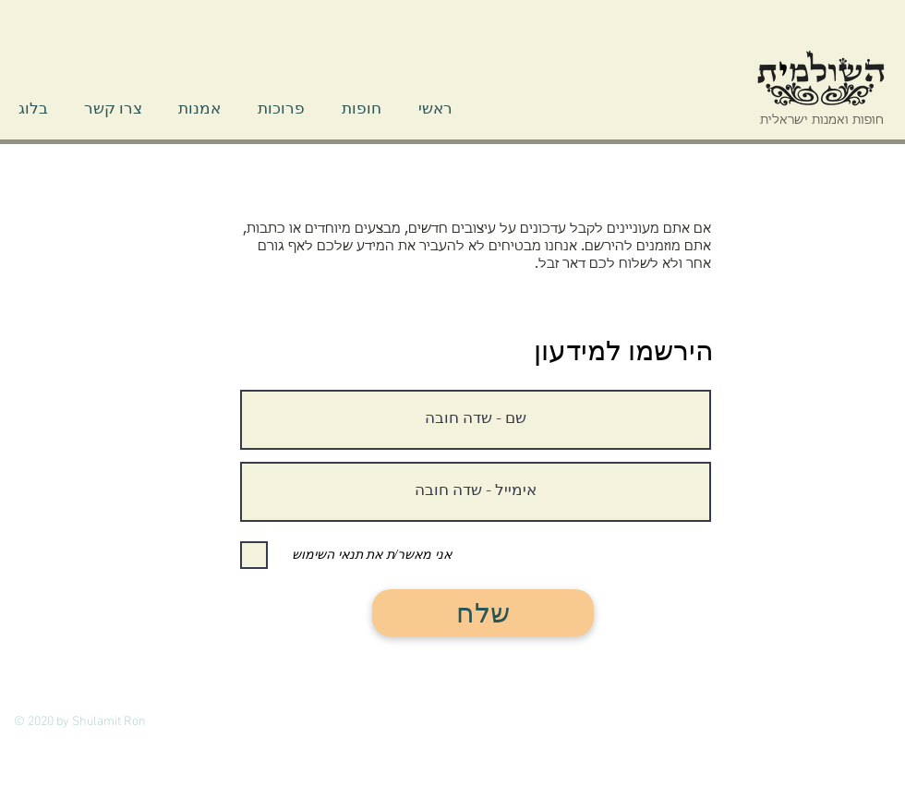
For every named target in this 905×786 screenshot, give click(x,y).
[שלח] (483, 612)
